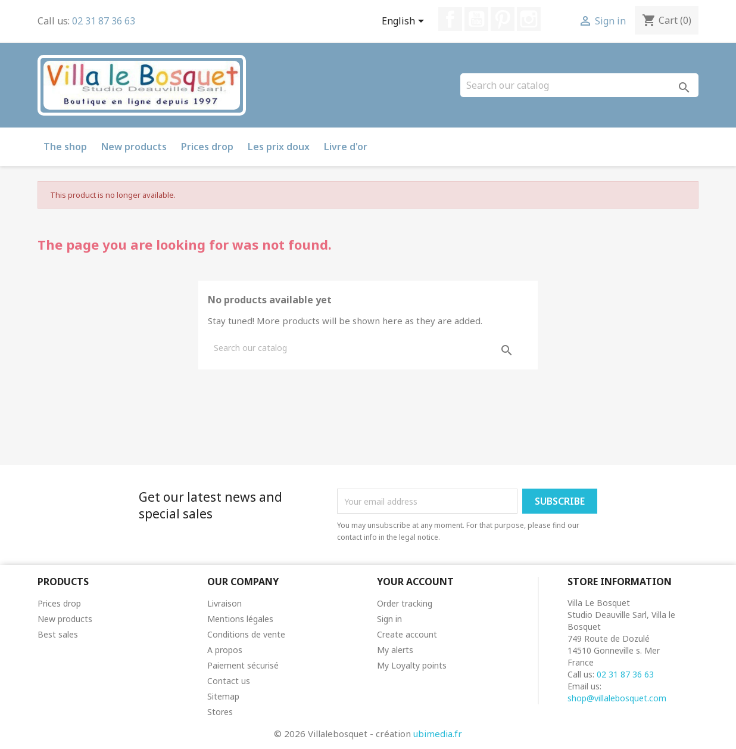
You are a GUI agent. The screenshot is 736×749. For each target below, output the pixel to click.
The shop (65, 146)
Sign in (389, 618)
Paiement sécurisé (243, 665)
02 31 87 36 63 (103, 20)
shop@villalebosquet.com (616, 698)
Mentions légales (240, 618)
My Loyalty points (412, 665)
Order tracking (404, 603)
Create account (407, 634)
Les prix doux (279, 146)
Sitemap (223, 696)
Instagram (529, 19)
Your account (415, 581)
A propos (224, 649)
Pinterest (502, 19)
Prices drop (207, 146)
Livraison (224, 603)
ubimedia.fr (437, 733)
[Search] (579, 85)
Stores (220, 711)
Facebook (450, 19)
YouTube (476, 19)
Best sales (58, 634)
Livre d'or (345, 146)
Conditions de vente (246, 634)
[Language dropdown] (405, 22)
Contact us (228, 680)
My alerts (395, 649)
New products (134, 146)
